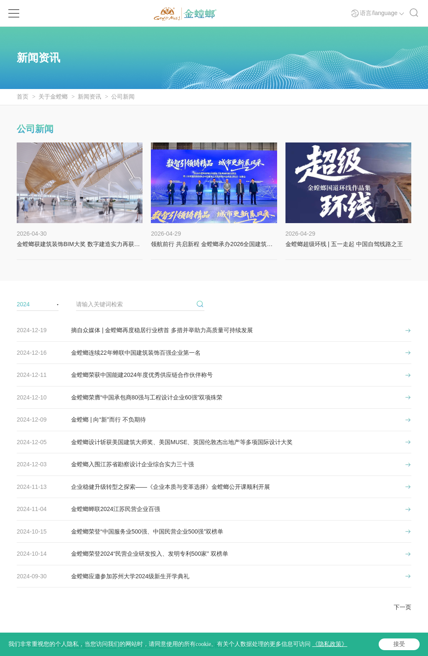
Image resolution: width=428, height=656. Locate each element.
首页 (22, 97)
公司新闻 (123, 97)
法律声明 (189, 646)
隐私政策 (220, 646)
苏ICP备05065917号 (92, 646)
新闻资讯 (89, 97)
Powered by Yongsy (143, 646)
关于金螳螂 (53, 97)
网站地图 (250, 646)
